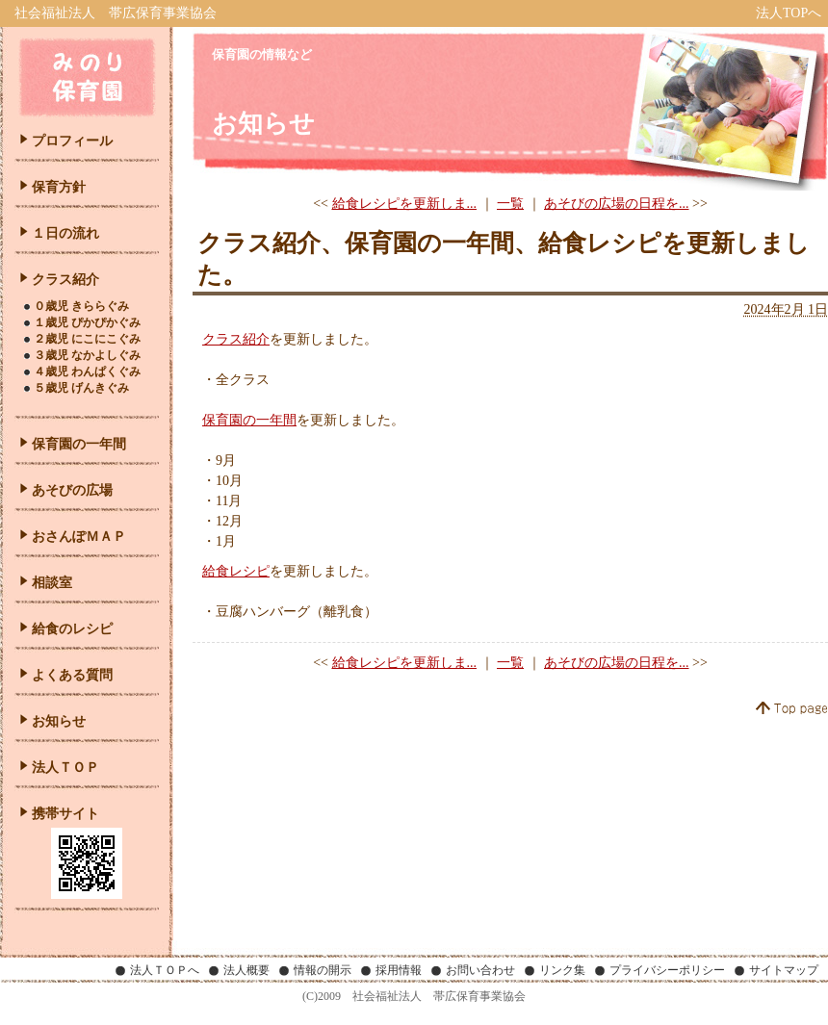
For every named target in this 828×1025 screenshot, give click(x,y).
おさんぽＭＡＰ (79, 536)
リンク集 (562, 970)
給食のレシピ (72, 629)
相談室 (52, 583)
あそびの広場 (72, 490)
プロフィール (72, 141)
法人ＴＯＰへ (164, 970)
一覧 (510, 203)
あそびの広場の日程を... (616, 203)
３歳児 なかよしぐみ (87, 355)
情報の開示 (322, 970)
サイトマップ (783, 970)
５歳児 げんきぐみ (81, 388)
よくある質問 (72, 675)
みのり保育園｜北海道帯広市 (87, 77)
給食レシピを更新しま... (405, 203)
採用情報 (398, 970)
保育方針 (59, 187)
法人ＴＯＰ (65, 767)
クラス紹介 (236, 339)
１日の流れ (65, 233)
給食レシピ (236, 571)
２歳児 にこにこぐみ (87, 339)
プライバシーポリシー (667, 970)
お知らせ (59, 721)
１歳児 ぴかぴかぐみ (87, 322)
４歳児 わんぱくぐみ (87, 371)
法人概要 (246, 970)
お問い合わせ (480, 970)
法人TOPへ (788, 13)
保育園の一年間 (249, 420)
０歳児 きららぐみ (81, 306)
